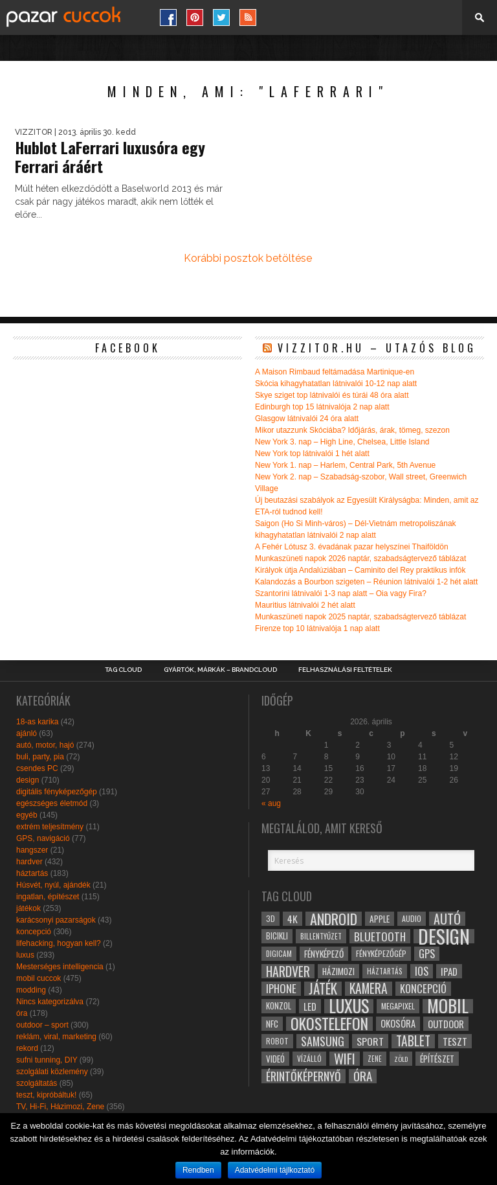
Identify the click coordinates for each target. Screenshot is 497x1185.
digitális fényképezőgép (56, 791)
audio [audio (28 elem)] (411, 918)
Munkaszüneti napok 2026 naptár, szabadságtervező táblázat (360, 558)
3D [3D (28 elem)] (270, 918)
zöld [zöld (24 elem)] (401, 1058)
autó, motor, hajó (45, 745)
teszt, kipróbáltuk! (46, 1094)
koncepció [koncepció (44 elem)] (423, 989)
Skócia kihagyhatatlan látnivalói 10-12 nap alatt (336, 383)
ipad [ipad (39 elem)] (449, 971)
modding (31, 990)
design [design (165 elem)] (444, 936)
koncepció (33, 931)
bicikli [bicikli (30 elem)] (277, 936)
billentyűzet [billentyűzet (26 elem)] (321, 935)
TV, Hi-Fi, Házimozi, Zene (60, 1106)
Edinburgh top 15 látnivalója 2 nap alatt (322, 406)
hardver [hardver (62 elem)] (288, 971)
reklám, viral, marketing (56, 1036)
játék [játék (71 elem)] (323, 989)
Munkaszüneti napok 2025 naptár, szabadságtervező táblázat (360, 616)
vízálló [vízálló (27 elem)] (309, 1058)
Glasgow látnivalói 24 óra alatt (307, 418)
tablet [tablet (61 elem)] (413, 1041)
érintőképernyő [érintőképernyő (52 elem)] (303, 1076)
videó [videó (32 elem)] (275, 1058)
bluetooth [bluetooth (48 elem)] (380, 936)
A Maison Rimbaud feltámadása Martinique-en (334, 371)
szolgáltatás (36, 1083)
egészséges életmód (51, 803)
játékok (28, 908)
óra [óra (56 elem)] (362, 1076)
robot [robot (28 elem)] (277, 1040)
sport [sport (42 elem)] (370, 1041)
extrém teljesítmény (49, 826)
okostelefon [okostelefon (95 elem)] (329, 1024)
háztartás (32, 873)
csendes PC (37, 768)
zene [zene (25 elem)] (375, 1058)
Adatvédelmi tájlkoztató (275, 1170)
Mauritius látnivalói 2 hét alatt (305, 605)
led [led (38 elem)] (310, 1006)
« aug (271, 803)
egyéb (27, 815)
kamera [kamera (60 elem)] (368, 989)
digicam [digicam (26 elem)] (279, 953)
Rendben (198, 1170)
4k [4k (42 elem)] (292, 919)
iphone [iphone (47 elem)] (281, 989)
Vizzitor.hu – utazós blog (377, 348)
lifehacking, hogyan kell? (58, 943)
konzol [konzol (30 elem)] (278, 1006)
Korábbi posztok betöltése (248, 258)
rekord (27, 1048)
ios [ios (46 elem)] (421, 971)
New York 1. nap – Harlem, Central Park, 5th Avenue (345, 465)
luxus (25, 955)
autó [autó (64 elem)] (447, 919)
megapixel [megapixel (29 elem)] (398, 1006)
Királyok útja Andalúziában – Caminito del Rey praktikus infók (360, 570)
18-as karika (37, 721)
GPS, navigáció (43, 838)
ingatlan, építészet (47, 896)
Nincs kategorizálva (49, 1001)
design (27, 780)
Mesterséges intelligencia (60, 966)
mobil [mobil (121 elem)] (448, 1006)
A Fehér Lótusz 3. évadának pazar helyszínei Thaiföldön (351, 546)
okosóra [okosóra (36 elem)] (398, 1023)
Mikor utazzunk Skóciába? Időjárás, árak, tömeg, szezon (352, 430)
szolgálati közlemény (52, 1071)
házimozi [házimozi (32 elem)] (338, 971)
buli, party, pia (40, 756)
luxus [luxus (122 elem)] (349, 1006)
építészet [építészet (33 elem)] (437, 1058)
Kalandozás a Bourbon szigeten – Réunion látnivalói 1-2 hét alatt (366, 581)
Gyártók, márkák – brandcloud (220, 670)
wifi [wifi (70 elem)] (344, 1059)
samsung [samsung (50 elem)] (322, 1041)
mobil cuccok (38, 978)
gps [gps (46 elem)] (427, 954)
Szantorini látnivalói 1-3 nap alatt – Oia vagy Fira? (340, 593)
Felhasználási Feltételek (345, 670)
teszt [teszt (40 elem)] (455, 1041)
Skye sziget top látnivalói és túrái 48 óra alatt (331, 395)
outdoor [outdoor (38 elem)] (446, 1024)
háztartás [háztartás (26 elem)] (385, 970)
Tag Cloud (123, 670)
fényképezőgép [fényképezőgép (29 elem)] (381, 953)
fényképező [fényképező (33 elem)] (324, 953)
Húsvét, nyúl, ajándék (53, 885)
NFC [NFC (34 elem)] (272, 1023)
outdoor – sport (42, 1025)
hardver (29, 861)
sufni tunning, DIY (47, 1059)
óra (21, 1013)
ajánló (26, 733)
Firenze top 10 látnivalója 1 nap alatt (317, 628)
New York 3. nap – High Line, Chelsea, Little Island (342, 441)
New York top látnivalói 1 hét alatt (312, 453)
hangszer (32, 850)
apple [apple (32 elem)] (380, 918)
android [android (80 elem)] (333, 919)
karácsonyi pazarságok (56, 920)
